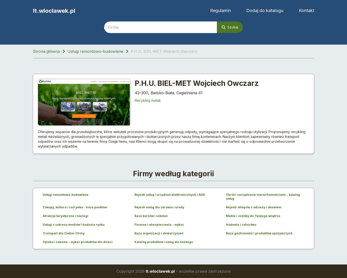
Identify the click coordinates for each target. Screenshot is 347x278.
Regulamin (220, 10)
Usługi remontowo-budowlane (95, 51)
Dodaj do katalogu (264, 10)
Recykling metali (147, 100)
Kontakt (306, 10)
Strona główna (46, 51)
